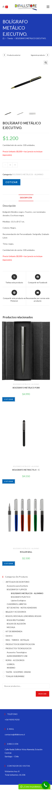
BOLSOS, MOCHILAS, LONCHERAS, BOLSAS (23, 616)
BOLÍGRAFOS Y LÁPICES (17, 589)
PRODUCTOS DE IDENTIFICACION (20, 644)
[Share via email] (38, 296)
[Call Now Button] (45, 785)
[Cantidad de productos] (10, 164)
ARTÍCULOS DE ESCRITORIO (17, 582)
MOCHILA (11, 627)
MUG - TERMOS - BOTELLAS (17, 640)
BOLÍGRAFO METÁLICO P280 (26, 387)
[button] (46, 62)
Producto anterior (14, 55)
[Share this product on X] (14, 279)
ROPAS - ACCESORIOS (15, 660)
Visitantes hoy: (11, 771)
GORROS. (11, 664)
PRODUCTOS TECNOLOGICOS (18, 648)
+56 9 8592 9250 (12, 719)
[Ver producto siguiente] (47, 55)
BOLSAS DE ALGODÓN (16, 624)
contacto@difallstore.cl (15, 734)
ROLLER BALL (26, 552)
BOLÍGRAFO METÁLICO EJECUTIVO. (31, 38)
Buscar (42, 694)
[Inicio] (3, 38)
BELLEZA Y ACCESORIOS (16, 612)
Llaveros (9, 636)
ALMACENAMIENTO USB (17, 656)
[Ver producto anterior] (5, 55)
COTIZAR (12, 182)
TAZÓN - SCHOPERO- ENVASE (18, 672)
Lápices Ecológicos (18, 600)
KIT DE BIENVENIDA (14, 631)
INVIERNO (11, 668)
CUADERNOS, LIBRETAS (16, 604)
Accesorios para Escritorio (17, 586)
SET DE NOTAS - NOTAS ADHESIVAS (22, 608)
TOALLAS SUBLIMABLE (15, 676)
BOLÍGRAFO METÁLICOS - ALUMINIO (27, 174)
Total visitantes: (12, 775)
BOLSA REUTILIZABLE (16, 620)
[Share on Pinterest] (14, 296)
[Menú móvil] (48, 7)
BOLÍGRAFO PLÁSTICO (20, 597)
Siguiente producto (38, 55)
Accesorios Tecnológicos (17, 652)
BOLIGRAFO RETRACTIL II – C (26, 470)
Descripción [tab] (26, 198)
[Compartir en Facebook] (37, 279)
